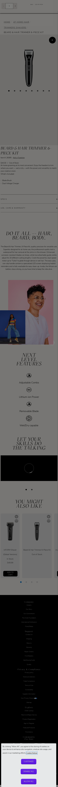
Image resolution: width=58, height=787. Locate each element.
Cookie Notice (31, 753)
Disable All (28, 771)
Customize (29, 761)
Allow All (29, 781)
